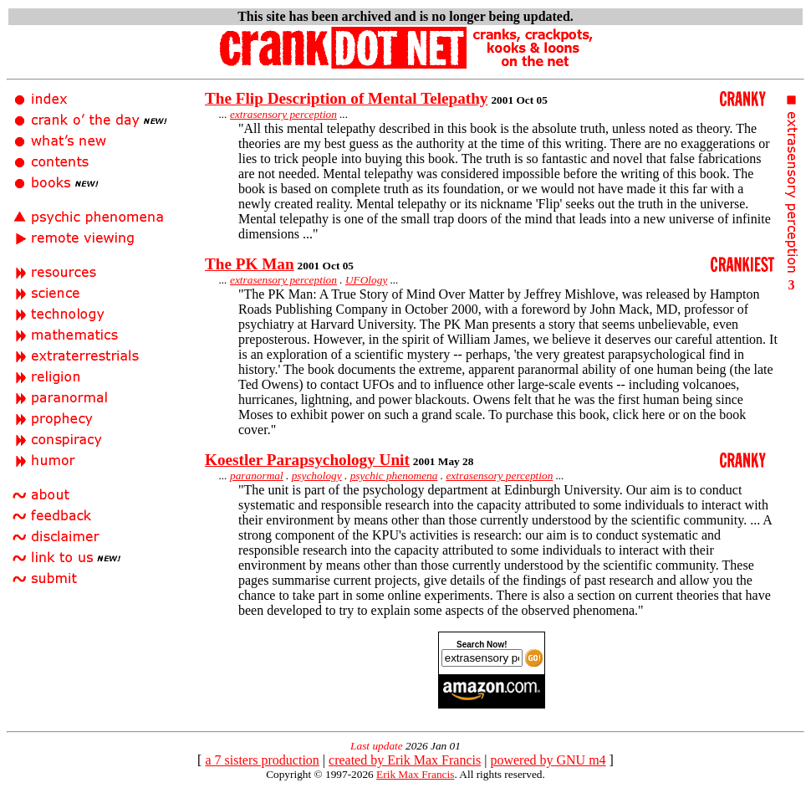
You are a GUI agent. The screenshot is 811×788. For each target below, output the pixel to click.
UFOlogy (366, 280)
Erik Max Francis (415, 774)
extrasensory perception (283, 114)
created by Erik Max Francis (405, 760)
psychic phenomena (394, 475)
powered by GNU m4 (547, 760)
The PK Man (249, 264)
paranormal (256, 475)
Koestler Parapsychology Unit (307, 459)
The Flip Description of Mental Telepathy (346, 98)
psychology (317, 475)
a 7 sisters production (262, 760)
